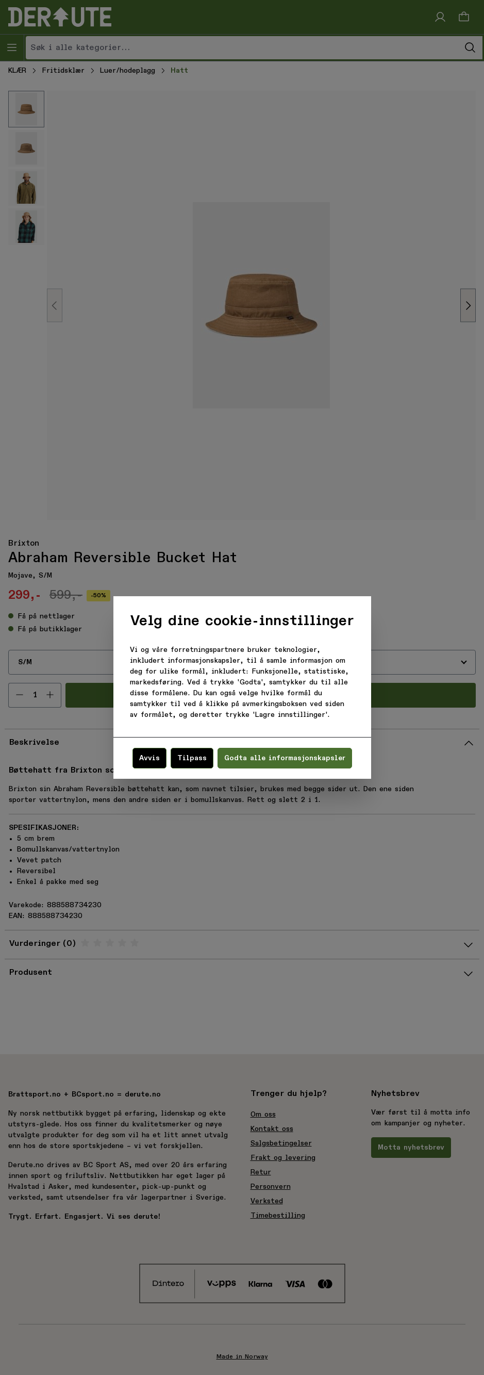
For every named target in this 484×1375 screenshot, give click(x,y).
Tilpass (192, 758)
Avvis (149, 758)
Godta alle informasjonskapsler (284, 758)
